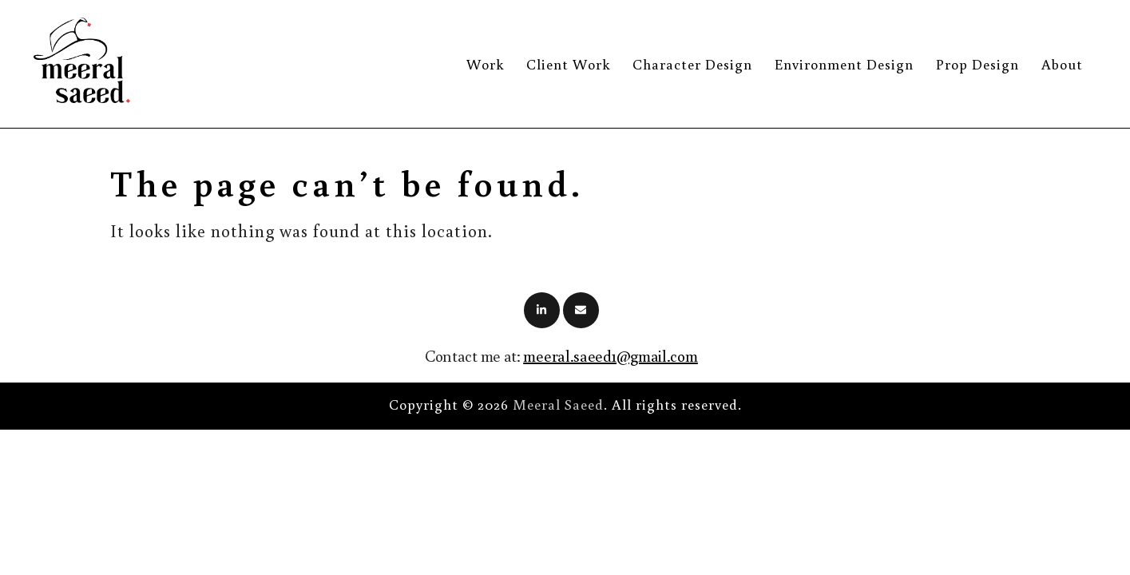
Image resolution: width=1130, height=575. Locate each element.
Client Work (568, 63)
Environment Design (844, 63)
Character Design (692, 63)
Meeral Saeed (558, 404)
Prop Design (977, 63)
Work (485, 63)
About (1062, 63)
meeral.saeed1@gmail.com (610, 355)
